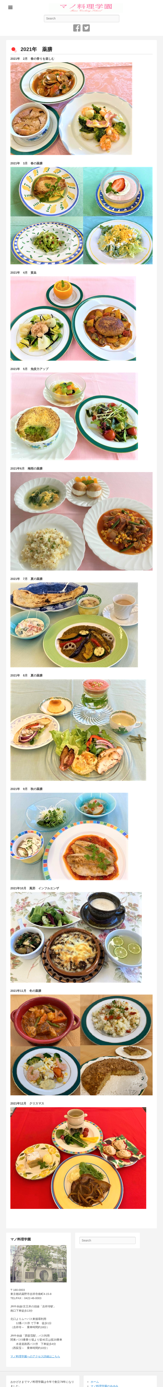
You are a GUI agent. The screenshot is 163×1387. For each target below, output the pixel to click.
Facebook (76, 28)
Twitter (86, 28)
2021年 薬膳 (36, 49)
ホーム (95, 1381)
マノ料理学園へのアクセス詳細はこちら (35, 1356)
